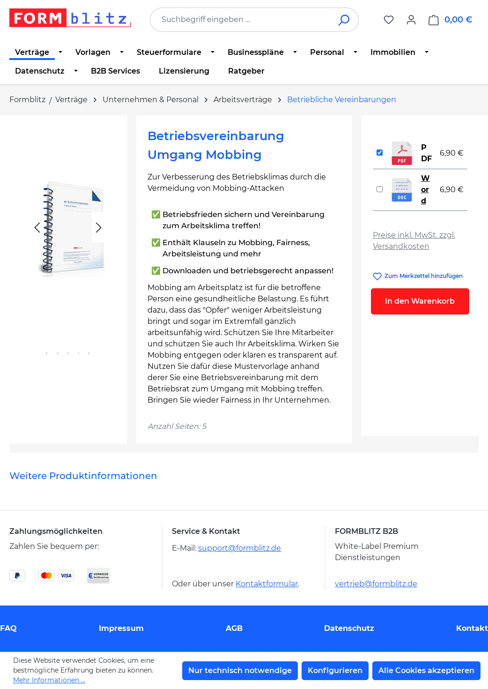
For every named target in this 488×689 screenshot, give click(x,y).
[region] (68, 248)
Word (425, 189)
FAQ (8, 628)
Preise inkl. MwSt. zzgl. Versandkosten (414, 241)
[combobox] (240, 19)
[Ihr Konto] (411, 19)
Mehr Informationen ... (49, 680)
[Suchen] (344, 19)
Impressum (121, 628)
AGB (234, 628)
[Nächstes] (99, 227)
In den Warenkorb (420, 301)
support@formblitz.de (239, 548)
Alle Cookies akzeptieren (426, 670)
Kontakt (472, 628)
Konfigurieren (335, 670)
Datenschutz (349, 628)
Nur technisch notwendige (240, 670)
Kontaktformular (267, 583)
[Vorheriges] (37, 227)
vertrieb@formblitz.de (376, 583)
